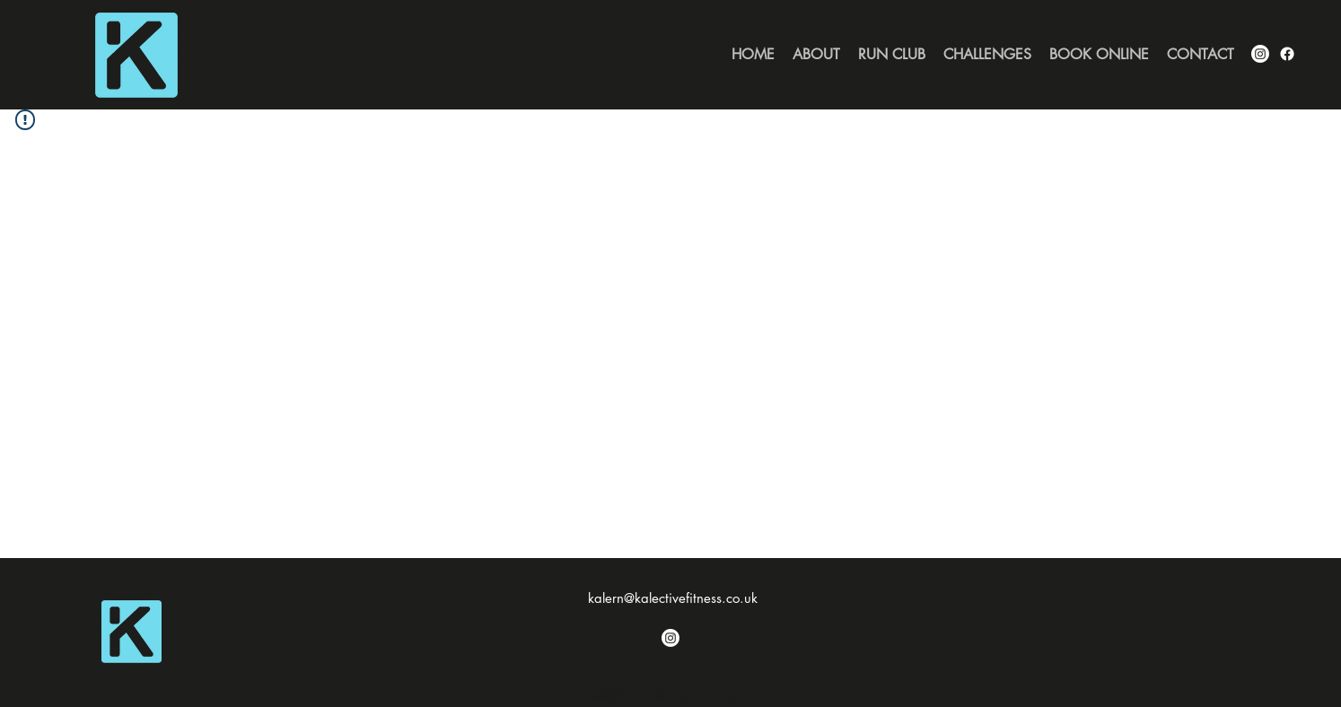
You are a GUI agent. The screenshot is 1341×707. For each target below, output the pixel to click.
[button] (987, 54)
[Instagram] (670, 638)
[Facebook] (1287, 54)
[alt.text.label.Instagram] (1260, 54)
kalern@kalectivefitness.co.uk (673, 598)
